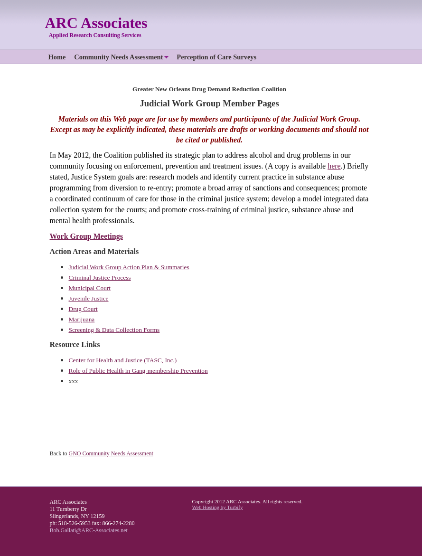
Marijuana (82, 319)
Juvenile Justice (89, 298)
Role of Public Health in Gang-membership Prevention (138, 370)
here (334, 166)
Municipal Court (90, 288)
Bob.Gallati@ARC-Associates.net (89, 530)
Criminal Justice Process (100, 277)
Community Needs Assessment (118, 57)
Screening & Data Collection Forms (114, 329)
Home (57, 57)
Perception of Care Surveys (216, 57)
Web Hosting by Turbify (217, 507)
